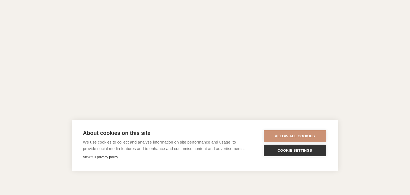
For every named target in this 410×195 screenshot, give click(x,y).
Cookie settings (295, 150)
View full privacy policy (100, 157)
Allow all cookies (295, 136)
